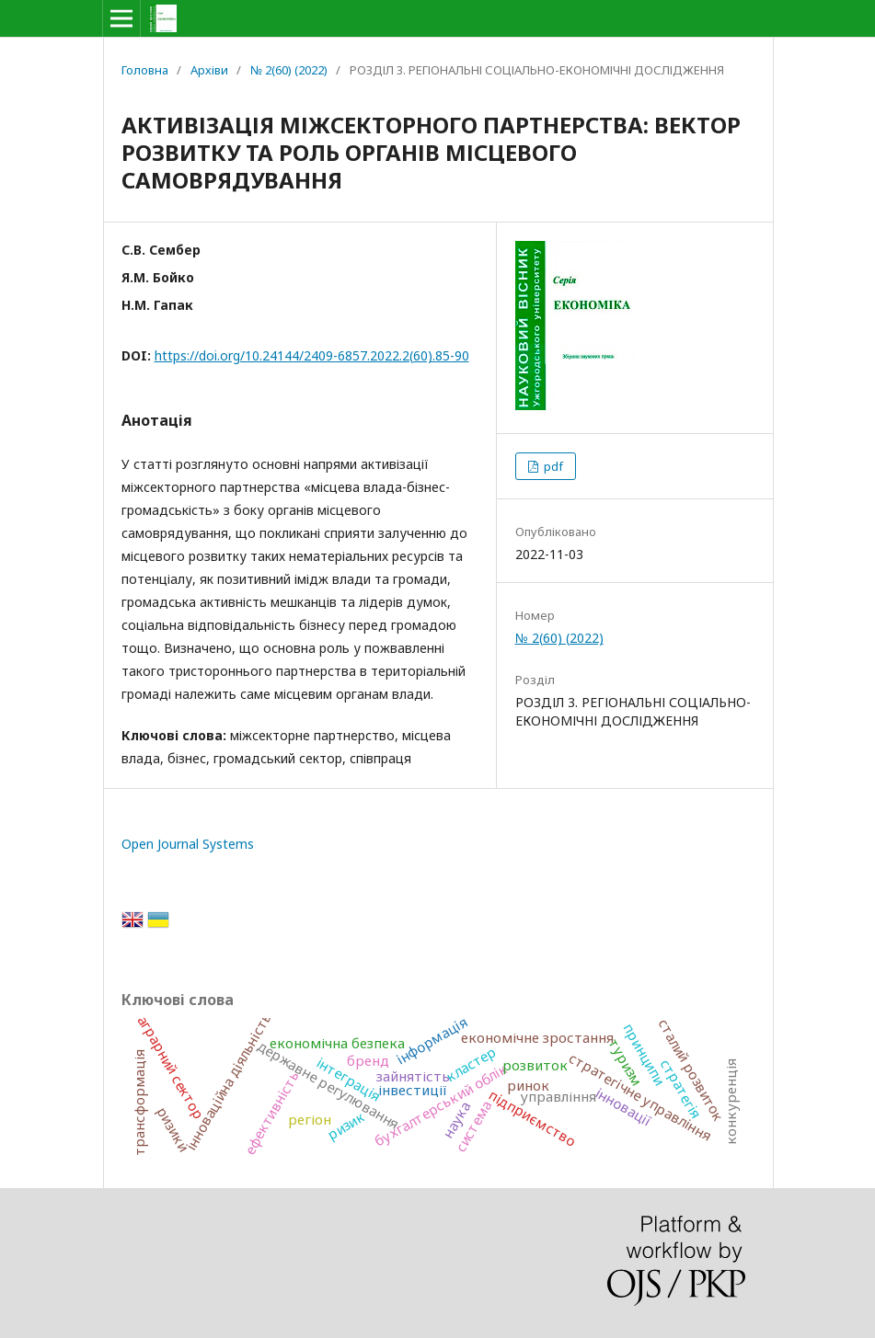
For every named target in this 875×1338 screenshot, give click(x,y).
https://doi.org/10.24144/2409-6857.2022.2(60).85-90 (312, 355)
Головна (144, 70)
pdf (552, 466)
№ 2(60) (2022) (289, 70)
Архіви (209, 70)
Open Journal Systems (187, 843)
